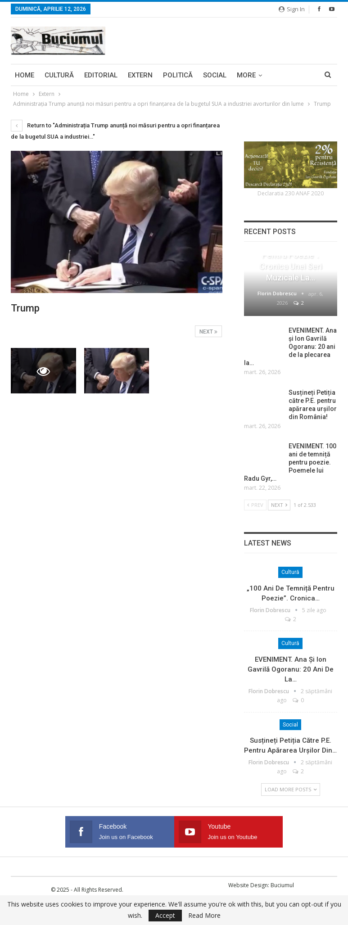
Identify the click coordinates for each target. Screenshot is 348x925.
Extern (140, 75)
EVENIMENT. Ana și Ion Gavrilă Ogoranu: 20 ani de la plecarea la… (290, 346)
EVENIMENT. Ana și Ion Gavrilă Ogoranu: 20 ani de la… (291, 669)
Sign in (292, 9)
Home (24, 75)
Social (214, 75)
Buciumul (282, 885)
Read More (204, 915)
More (246, 75)
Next (208, 332)
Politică (178, 75)
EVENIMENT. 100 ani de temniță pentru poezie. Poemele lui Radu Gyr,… (290, 462)
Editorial (101, 75)
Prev (255, 504)
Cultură (59, 75)
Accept (165, 915)
